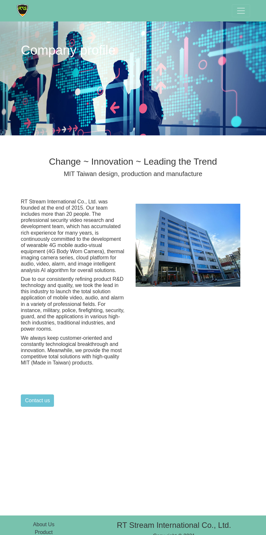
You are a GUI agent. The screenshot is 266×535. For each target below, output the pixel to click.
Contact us (37, 400)
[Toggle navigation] (241, 10)
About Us (44, 524)
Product (44, 532)
